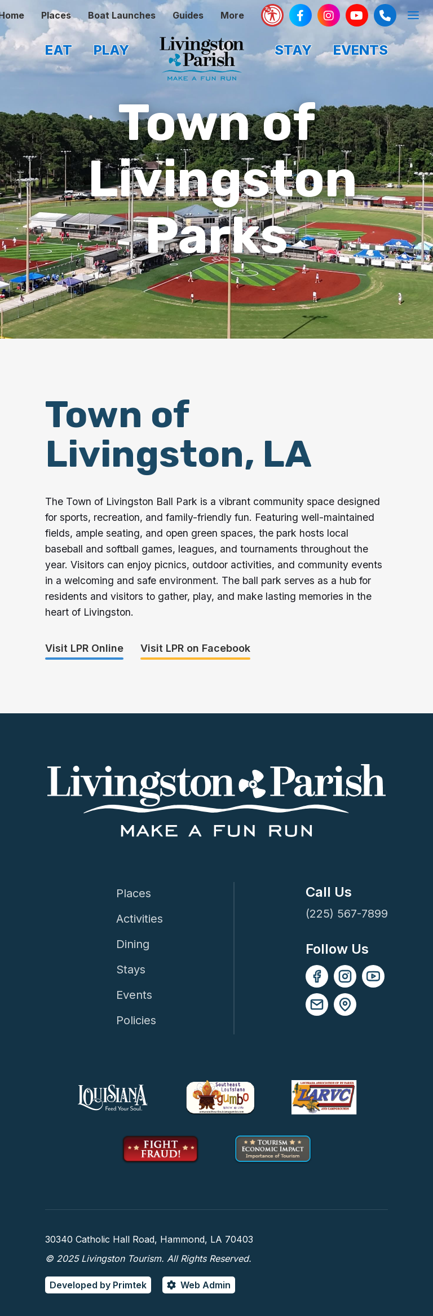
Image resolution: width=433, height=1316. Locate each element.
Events (134, 995)
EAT (58, 50)
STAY (293, 50)
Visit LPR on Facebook (195, 648)
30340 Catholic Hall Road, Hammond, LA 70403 (149, 1239)
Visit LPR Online (84, 648)
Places (56, 15)
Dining (132, 944)
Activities (139, 918)
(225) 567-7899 (347, 913)
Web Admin (205, 1285)
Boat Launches (122, 15)
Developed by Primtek (98, 1285)
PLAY (111, 50)
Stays (130, 969)
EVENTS (360, 50)
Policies (136, 1020)
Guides (188, 15)
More (232, 15)
